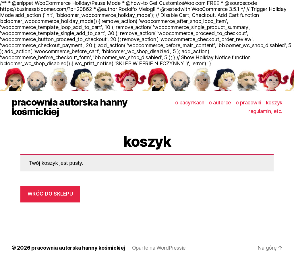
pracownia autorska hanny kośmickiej (69, 106)
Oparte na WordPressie (158, 248)
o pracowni (248, 103)
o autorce (220, 103)
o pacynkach (189, 103)
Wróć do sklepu (50, 194)
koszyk (274, 103)
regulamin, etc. (265, 111)
